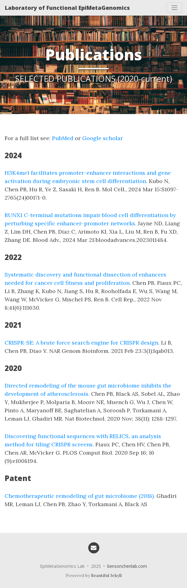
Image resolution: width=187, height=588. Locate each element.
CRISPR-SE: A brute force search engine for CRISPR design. (82, 342)
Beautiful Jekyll (106, 575)
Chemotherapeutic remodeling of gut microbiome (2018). (80, 495)
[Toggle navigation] (174, 7)
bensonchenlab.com (127, 566)
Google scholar (102, 138)
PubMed (62, 138)
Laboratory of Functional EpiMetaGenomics (67, 7)
